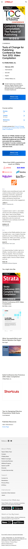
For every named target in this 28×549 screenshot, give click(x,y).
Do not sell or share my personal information (12, 534)
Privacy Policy (5, 483)
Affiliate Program (6, 463)
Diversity (3, 468)
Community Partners (7, 461)
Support (4, 475)
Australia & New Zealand (8, 493)
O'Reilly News (5, 456)
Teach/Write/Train (6, 452)
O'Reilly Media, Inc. (10, 78)
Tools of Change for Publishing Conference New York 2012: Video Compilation (13, 128)
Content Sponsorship (7, 470)
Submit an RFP (5, 465)
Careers (3, 454)
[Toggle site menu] (2, 2)
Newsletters (4, 480)
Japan (3, 495)
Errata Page (5, 427)
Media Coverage (6, 459)
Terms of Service (5, 542)
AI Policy (3, 485)
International (5, 490)
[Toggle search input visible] (26, 2)
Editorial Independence (7, 543)
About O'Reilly (6, 449)
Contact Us (4, 478)
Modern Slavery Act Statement (8, 545)
